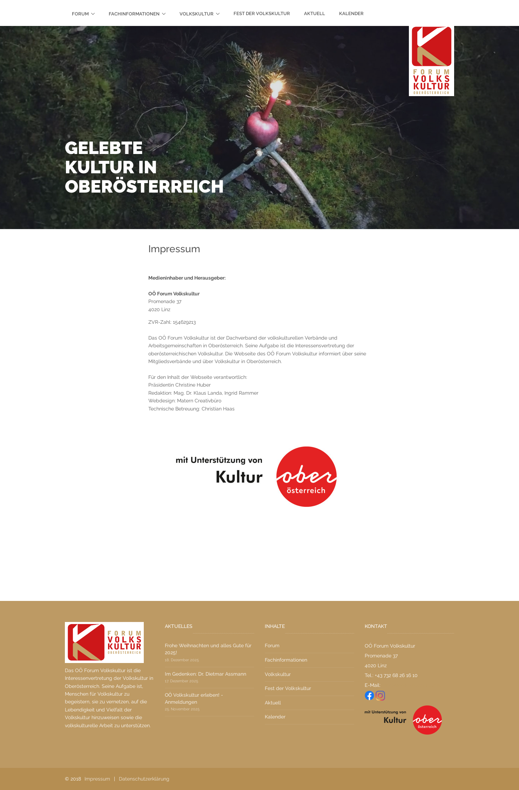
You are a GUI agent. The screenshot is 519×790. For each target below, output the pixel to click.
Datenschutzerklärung (144, 779)
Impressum (97, 779)
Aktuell (314, 13)
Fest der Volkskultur (262, 13)
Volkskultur (197, 13)
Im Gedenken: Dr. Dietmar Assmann (205, 674)
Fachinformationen (134, 13)
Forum (80, 13)
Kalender (351, 13)
